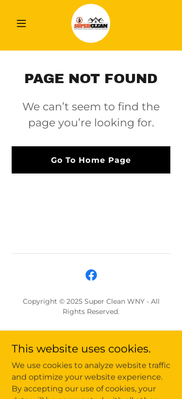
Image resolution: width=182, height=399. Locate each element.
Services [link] (91, 335)
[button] (23, 23)
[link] (90, 23)
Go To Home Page (91, 160)
